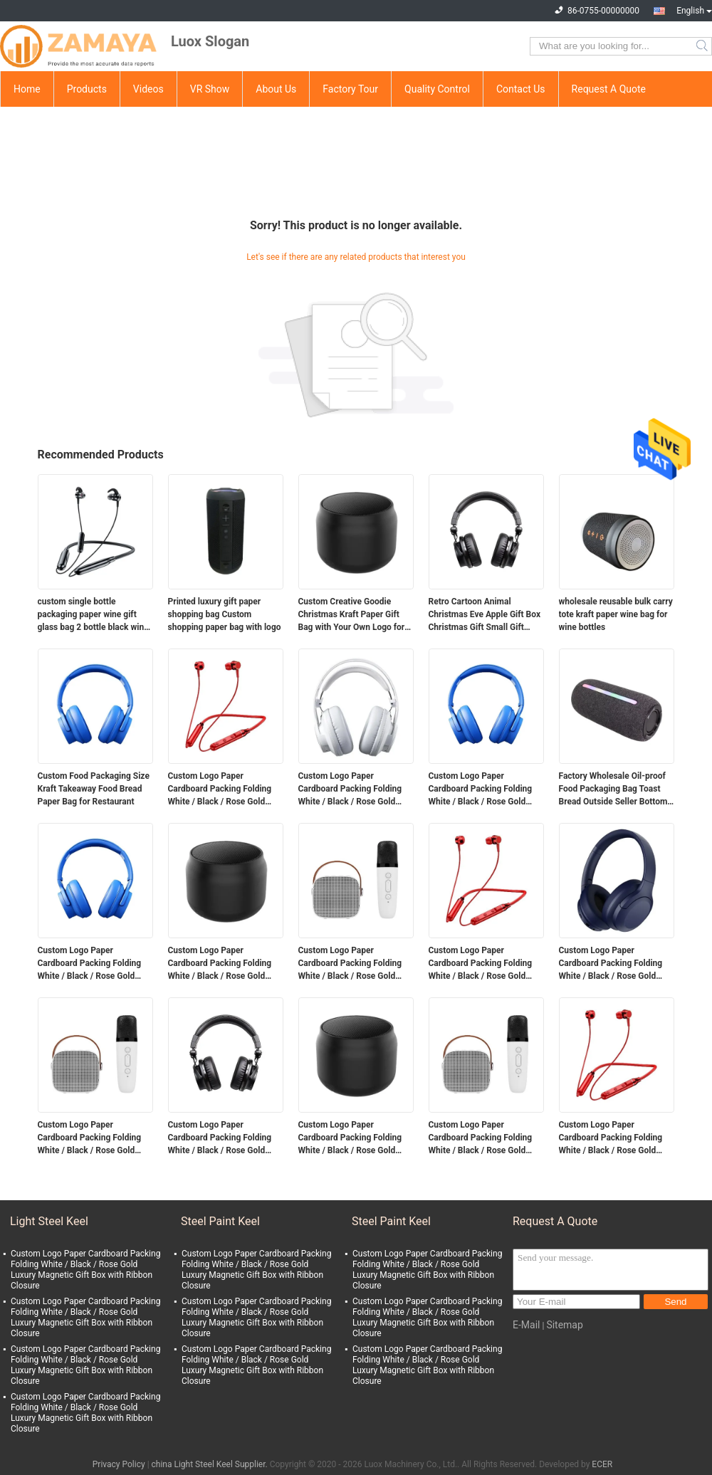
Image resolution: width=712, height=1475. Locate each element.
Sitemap (564, 1324)
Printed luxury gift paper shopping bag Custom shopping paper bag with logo (224, 614)
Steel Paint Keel (220, 1221)
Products (87, 89)
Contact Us (520, 89)
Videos (148, 89)
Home (27, 89)
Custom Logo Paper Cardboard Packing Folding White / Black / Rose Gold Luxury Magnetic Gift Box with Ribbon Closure (225, 789)
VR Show (210, 89)
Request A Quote (609, 89)
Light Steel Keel (49, 1221)
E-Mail (526, 1324)
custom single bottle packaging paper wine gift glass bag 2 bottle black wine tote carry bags (93, 615)
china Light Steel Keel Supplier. (211, 1464)
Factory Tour (350, 89)
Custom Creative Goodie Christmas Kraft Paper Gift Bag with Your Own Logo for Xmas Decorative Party (351, 615)
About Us (276, 89)
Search (703, 46)
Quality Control (437, 89)
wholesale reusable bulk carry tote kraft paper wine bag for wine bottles (616, 614)
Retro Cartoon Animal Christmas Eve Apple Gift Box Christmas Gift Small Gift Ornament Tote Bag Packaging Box (485, 615)
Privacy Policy (119, 1464)
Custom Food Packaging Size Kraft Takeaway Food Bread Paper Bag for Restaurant (94, 789)
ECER (602, 1464)
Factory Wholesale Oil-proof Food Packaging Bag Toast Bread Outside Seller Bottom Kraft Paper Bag (613, 789)
